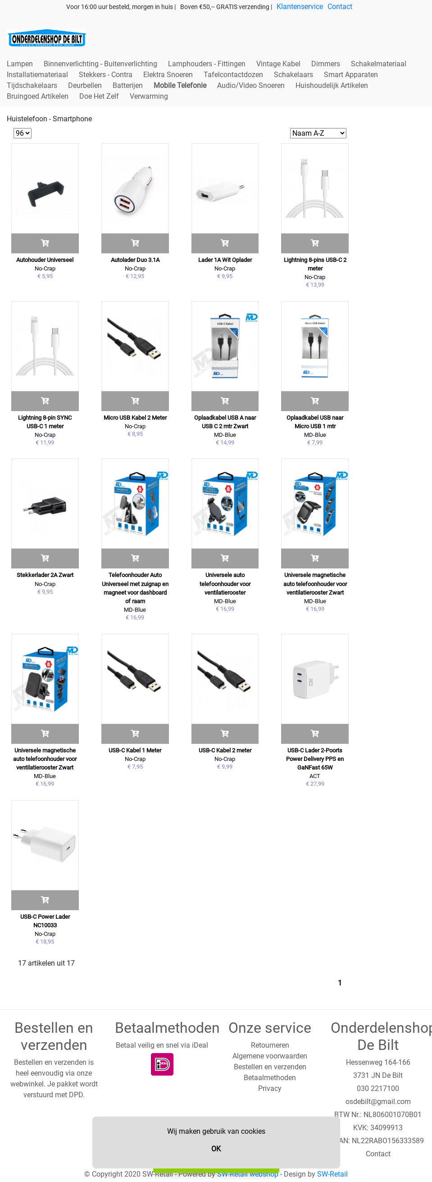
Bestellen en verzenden (270, 1067)
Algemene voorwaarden (269, 1056)
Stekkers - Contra (105, 74)
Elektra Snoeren (168, 74)
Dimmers (325, 64)
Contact (339, 6)
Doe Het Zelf (99, 96)
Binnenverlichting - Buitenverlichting (100, 64)
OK (216, 1149)
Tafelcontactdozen (233, 74)
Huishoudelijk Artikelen (332, 85)
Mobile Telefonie (180, 85)
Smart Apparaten (351, 74)
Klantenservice (300, 6)
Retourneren (270, 1045)
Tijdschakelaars (32, 85)
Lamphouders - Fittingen (207, 64)
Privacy (270, 1088)
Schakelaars (293, 74)
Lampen (20, 64)
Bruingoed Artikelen (37, 96)
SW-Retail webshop (247, 1174)
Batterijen (128, 85)
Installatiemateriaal (37, 74)
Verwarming (149, 96)
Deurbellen (85, 85)
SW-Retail (332, 1174)
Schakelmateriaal (378, 64)
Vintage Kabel (278, 64)
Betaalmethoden (270, 1077)
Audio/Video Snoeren (251, 85)
